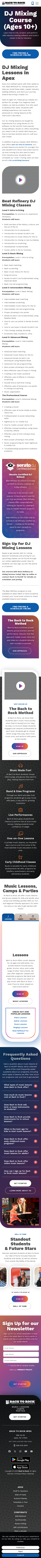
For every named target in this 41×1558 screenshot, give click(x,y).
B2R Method (20, 1516)
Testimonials (20, 1520)
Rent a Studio (21, 1531)
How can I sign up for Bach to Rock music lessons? (20, 1172)
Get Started (20, 1183)
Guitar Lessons (20, 1021)
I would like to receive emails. (21, 1365)
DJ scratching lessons (19, 160)
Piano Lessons (20, 1018)
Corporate (20, 1512)
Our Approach (20, 651)
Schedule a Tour (20, 1502)
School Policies (20, 1498)
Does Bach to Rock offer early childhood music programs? (20, 1141)
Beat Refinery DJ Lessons (20, 1032)
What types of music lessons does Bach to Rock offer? (20, 1086)
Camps (20, 1409)
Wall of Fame (20, 1306)
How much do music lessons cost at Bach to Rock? (20, 1096)
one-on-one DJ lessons (21, 144)
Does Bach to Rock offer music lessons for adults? (20, 1152)
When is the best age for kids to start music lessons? (20, 1130)
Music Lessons (20, 1001)
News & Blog (20, 1524)
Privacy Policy (20, 1474)
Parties (20, 1411)
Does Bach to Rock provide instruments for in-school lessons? (20, 1119)
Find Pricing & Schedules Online (20, 54)
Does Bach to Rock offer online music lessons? (20, 1162)
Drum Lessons (20, 1024)
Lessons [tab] (8, 917)
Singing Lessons (20, 1027)
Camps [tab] (20, 917)
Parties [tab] (33, 917)
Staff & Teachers (20, 1491)
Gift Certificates (20, 1527)
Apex (20, 1487)
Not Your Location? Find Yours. (20, 1441)
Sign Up (20, 746)
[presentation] (20, 1376)
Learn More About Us (20, 1191)
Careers (20, 1506)
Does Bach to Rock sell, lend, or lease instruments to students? (20, 1106)
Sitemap (30, 1474)
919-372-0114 (22, 1445)
